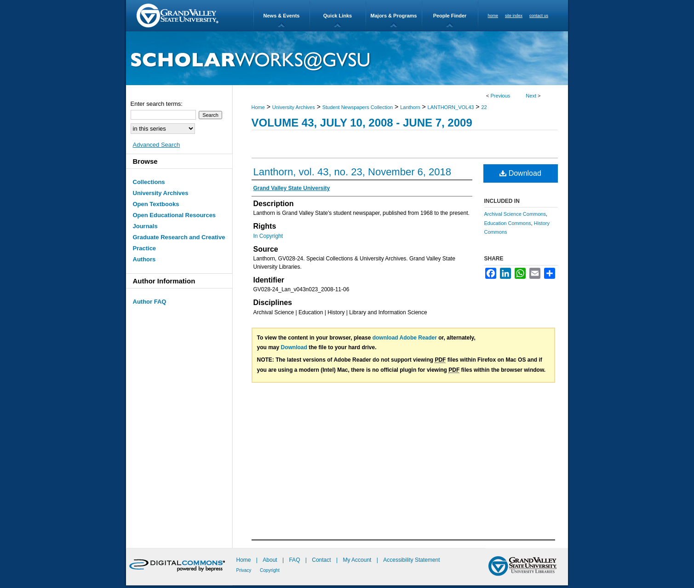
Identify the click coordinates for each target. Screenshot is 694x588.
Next (531, 95)
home (493, 15)
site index (513, 15)
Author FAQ (149, 301)
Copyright (270, 570)
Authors (144, 259)
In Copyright (268, 236)
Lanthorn (410, 107)
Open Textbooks (156, 204)
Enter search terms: (157, 103)
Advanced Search (156, 144)
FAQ (295, 560)
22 (484, 107)
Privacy (244, 570)
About (271, 560)
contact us (538, 15)
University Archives (293, 107)
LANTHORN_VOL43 (451, 107)
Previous (500, 95)
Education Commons (507, 223)
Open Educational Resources (174, 215)
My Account (358, 560)
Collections (149, 182)
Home (258, 107)
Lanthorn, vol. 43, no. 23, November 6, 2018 (352, 172)
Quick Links (337, 15)
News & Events (282, 15)
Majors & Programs (394, 15)
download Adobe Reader (405, 337)
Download (520, 173)
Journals (145, 226)
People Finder (450, 15)
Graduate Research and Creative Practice (179, 243)
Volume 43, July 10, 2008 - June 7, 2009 (362, 122)
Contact (321, 560)
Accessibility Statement (411, 560)
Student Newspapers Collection (357, 107)
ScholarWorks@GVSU (347, 58)
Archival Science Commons (515, 214)
